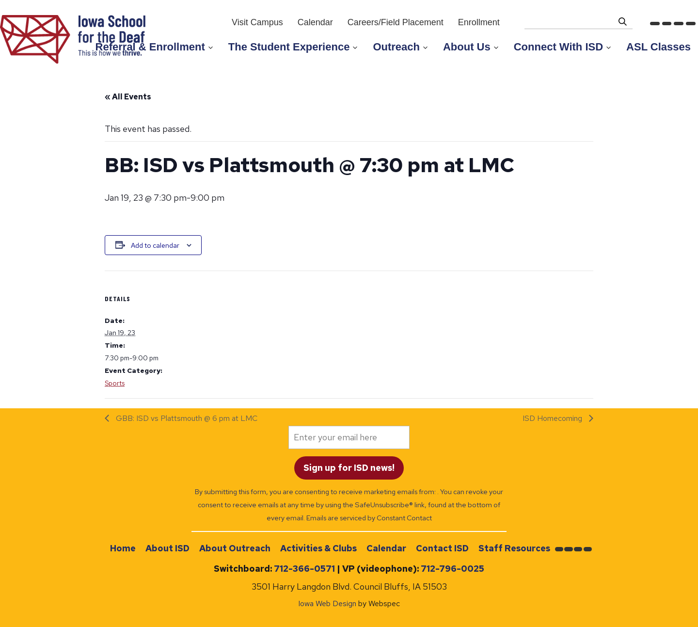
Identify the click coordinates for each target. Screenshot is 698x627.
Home (123, 548)
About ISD (167, 548)
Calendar (386, 548)
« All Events (128, 97)
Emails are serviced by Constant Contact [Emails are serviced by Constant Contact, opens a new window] (369, 517)
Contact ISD (442, 548)
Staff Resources (514, 548)
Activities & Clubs (318, 548)
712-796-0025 (452, 568)
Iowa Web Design (327, 603)
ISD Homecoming (553, 418)
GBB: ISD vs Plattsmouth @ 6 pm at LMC (185, 418)
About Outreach (234, 548)
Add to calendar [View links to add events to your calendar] (155, 245)
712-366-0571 (304, 568)
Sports (115, 383)
